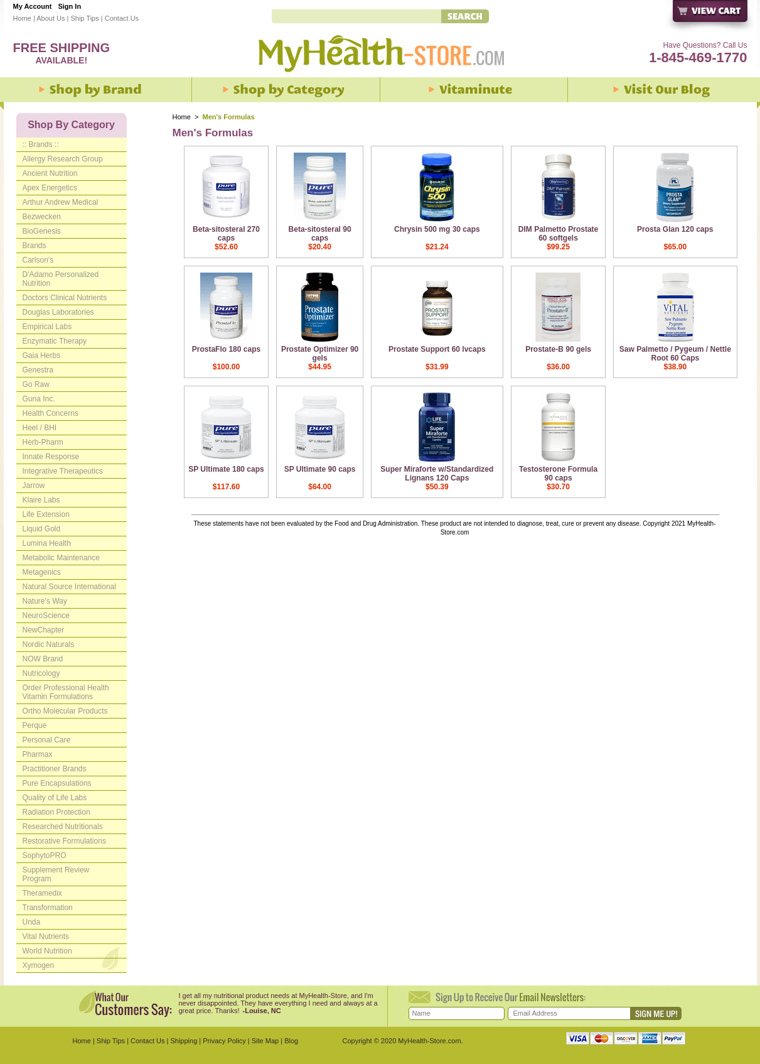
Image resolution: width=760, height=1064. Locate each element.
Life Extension (46, 514)
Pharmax (38, 754)
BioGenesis (42, 231)
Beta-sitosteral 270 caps (226, 233)
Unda (32, 922)
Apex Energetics (50, 187)
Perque (35, 725)
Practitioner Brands (55, 768)
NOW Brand (43, 658)
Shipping (183, 1041)
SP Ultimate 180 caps (226, 469)
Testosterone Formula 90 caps (558, 473)
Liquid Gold (42, 528)
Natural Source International (69, 586)
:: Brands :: (41, 144)
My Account (32, 6)
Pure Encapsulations (57, 783)
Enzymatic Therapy (55, 341)
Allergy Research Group (63, 159)
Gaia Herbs (42, 355)
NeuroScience (46, 615)
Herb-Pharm (43, 442)
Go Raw (36, 384)
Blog (291, 1041)
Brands (34, 245)
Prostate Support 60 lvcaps (437, 349)
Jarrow (34, 485)
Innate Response (51, 456)
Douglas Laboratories (58, 312)
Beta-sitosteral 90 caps (320, 233)
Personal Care (47, 740)
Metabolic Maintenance (61, 557)
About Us (50, 18)
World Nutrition (47, 951)
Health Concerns (50, 413)
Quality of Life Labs (55, 797)
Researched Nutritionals (63, 826)
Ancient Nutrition (50, 173)
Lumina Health (47, 543)
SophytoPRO (45, 855)
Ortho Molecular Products (65, 711)
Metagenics (42, 572)
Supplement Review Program (56, 874)
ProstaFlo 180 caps (226, 349)
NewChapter (44, 630)
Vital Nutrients (46, 936)
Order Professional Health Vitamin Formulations (66, 692)
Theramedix (42, 893)
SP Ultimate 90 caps (320, 469)
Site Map (265, 1041)
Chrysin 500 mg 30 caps (437, 229)
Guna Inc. (39, 398)
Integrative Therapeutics (63, 471)
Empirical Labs (47, 326)
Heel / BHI (40, 427)
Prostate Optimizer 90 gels (319, 353)
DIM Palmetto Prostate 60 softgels (558, 233)
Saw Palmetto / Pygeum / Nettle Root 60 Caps (675, 353)
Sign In (69, 6)
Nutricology (41, 673)
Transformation (48, 907)
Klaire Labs (41, 500)
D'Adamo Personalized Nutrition (61, 279)
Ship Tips (84, 18)
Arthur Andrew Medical (61, 202)
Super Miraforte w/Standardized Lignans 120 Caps (436, 473)
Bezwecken (42, 216)
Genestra (38, 370)
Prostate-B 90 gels (558, 349)
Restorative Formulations (64, 841)
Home (22, 18)
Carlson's (38, 260)
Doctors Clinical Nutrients (65, 297)
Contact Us (122, 18)
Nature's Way (45, 601)
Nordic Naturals (49, 644)
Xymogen (39, 965)
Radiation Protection (56, 812)
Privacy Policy (224, 1041)
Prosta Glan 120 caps (675, 229)
